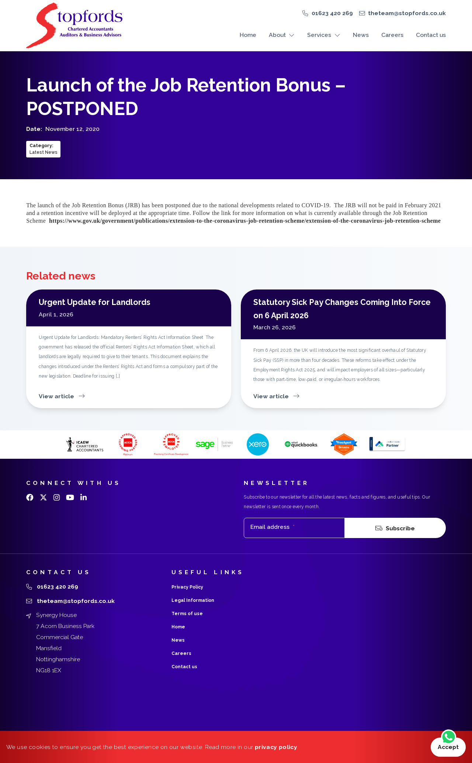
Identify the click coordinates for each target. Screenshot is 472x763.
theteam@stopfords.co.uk (407, 13)
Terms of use (187, 613)
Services (323, 34)
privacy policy (276, 746)
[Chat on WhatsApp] (448, 737)
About (282, 34)
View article (61, 396)
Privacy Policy (187, 587)
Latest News (44, 152)
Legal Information (192, 600)
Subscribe (395, 527)
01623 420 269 (332, 13)
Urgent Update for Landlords (94, 302)
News (361, 34)
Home (248, 34)
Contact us (431, 34)
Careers (392, 34)
